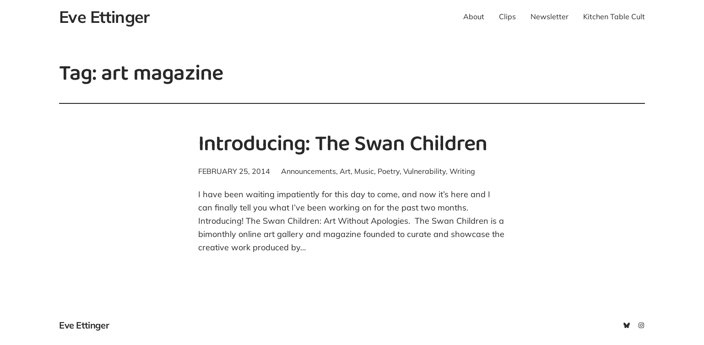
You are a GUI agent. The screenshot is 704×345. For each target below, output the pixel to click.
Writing (462, 171)
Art (345, 171)
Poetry (389, 171)
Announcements (308, 171)
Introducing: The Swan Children (342, 145)
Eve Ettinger (104, 16)
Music (364, 171)
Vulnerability (424, 171)
